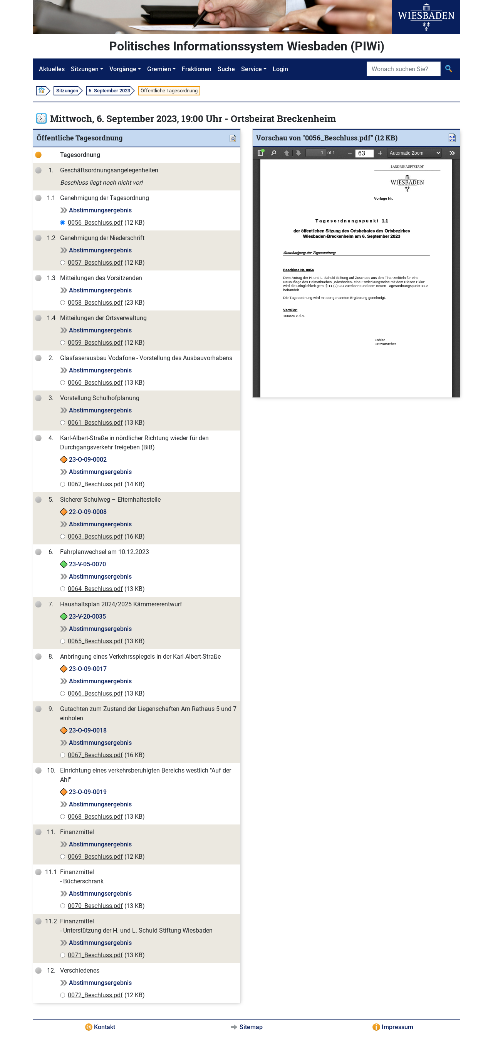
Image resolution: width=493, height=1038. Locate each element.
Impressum (397, 1027)
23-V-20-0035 (87, 616)
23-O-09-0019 (88, 792)
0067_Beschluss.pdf (95, 755)
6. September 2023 (109, 90)
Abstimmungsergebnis (100, 210)
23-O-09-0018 (88, 730)
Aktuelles (52, 69)
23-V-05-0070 (87, 564)
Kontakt (104, 1027)
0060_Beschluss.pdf (95, 382)
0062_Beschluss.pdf (95, 484)
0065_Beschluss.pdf (95, 641)
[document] (356, 272)
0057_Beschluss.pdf (95, 262)
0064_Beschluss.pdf (95, 588)
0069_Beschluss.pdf (95, 856)
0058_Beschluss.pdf (95, 302)
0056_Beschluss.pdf (95, 222)
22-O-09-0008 (88, 512)
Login (280, 69)
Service (251, 69)
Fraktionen (196, 69)
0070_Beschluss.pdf (95, 906)
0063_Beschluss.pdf (95, 536)
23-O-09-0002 (88, 459)
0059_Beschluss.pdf (95, 342)
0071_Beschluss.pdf (95, 955)
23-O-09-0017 (88, 669)
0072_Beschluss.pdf (95, 995)
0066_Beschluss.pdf (95, 693)
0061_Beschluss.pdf (95, 422)
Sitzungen (85, 69)
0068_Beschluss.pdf (95, 816)
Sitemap (251, 1027)
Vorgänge (122, 69)
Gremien (159, 69)
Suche (226, 69)
